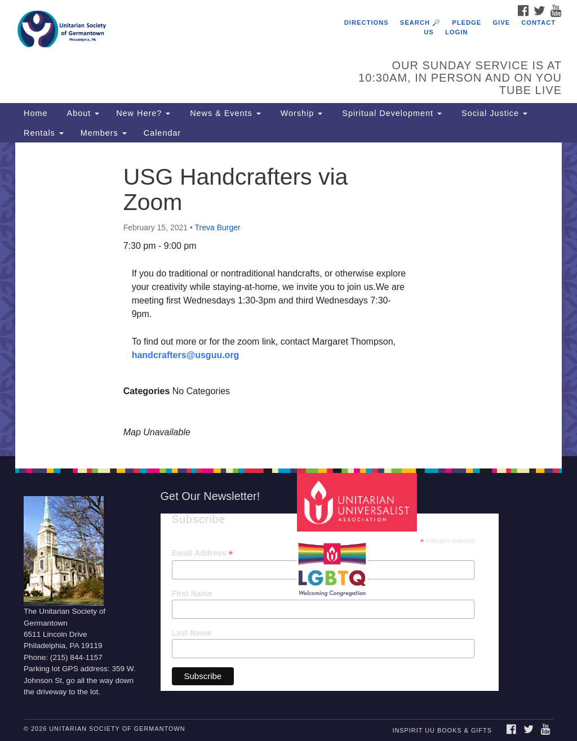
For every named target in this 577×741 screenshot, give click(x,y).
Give (501, 22)
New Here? (143, 113)
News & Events (224, 113)
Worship (300, 113)
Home (35, 113)
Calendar (162, 132)
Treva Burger (218, 227)
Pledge (466, 22)
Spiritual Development (390, 113)
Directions (366, 22)
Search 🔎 (420, 22)
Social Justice (493, 113)
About (81, 113)
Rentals (44, 132)
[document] (288, 299)
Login (456, 32)
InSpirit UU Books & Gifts (441, 730)
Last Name (192, 632)
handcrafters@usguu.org (185, 355)
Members (104, 132)
